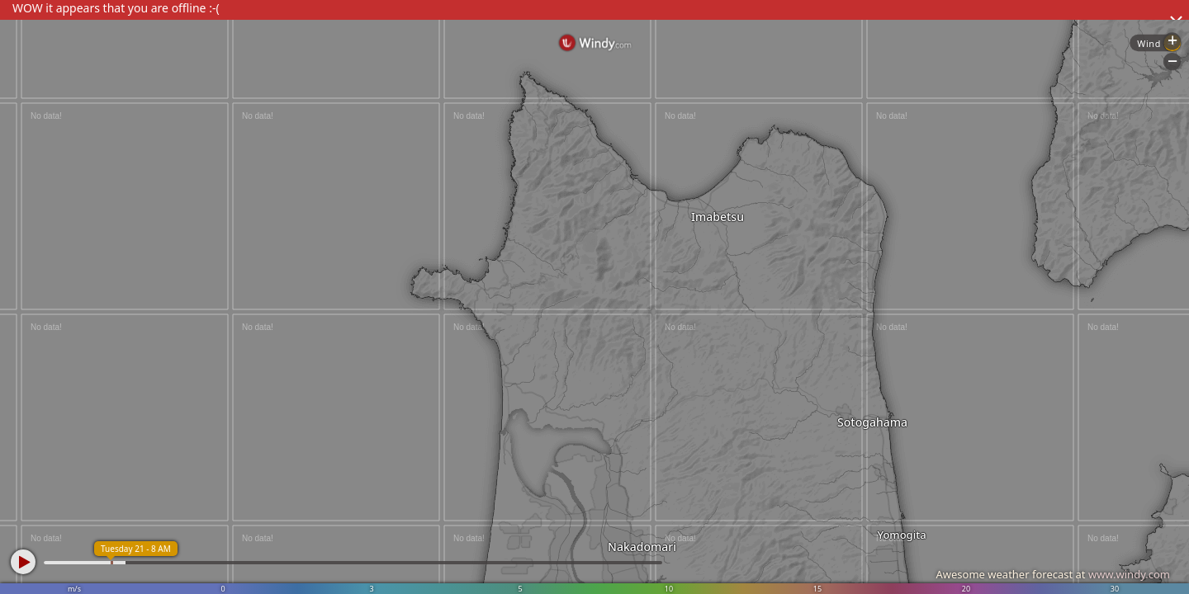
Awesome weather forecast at (1053, 574)
